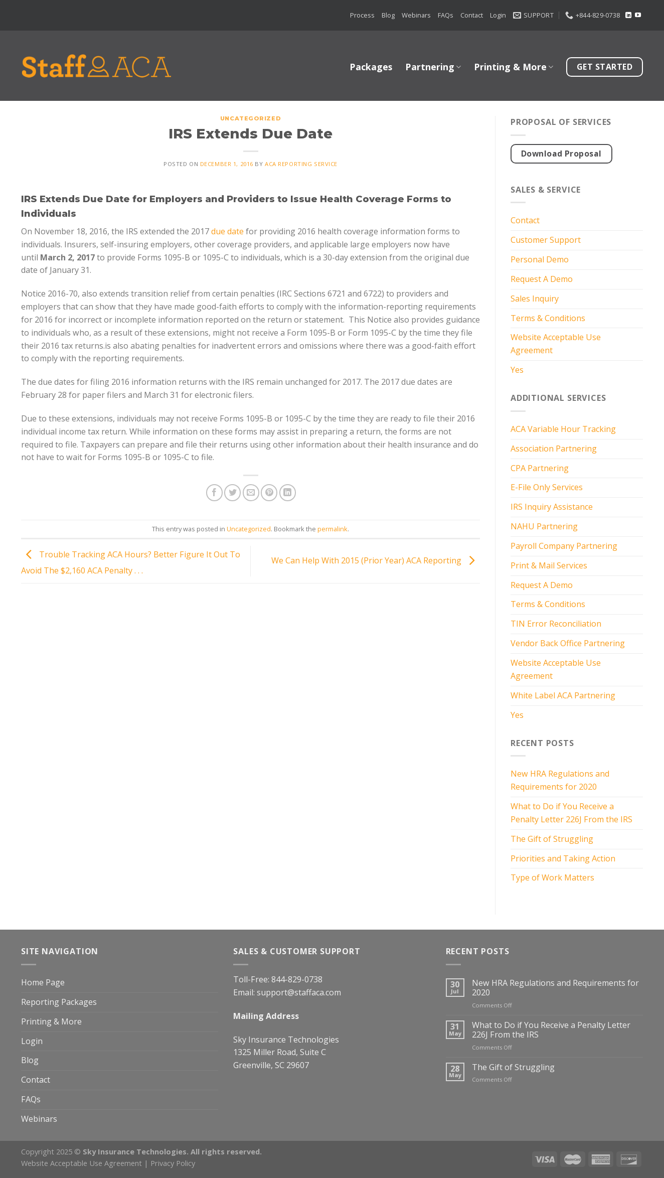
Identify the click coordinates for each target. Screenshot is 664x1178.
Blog (388, 15)
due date (227, 231)
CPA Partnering (540, 468)
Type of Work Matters (552, 877)
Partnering (433, 67)
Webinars (416, 15)
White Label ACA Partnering (563, 695)
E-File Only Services (547, 487)
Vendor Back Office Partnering (568, 643)
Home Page (43, 982)
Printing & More (513, 67)
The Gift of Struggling (552, 838)
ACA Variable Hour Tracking (563, 428)
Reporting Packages (59, 1001)
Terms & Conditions (548, 318)
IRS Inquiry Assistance (552, 506)
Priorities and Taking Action (563, 858)
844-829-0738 (296, 979)
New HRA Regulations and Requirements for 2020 (560, 780)
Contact (471, 15)
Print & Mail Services (549, 565)
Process (362, 15)
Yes (517, 369)
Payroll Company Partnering (564, 545)
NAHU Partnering (544, 526)
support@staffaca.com (299, 992)
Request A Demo (542, 278)
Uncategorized (250, 118)
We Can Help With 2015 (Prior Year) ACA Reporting (375, 560)
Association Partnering (554, 448)
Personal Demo (540, 259)
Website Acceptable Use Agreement (556, 344)
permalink (332, 528)
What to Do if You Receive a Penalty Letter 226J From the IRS (571, 813)
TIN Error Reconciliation (556, 623)
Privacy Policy (172, 1163)
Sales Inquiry (535, 298)
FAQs (445, 15)
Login (498, 15)
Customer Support (546, 239)
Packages (371, 67)
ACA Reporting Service (301, 164)
